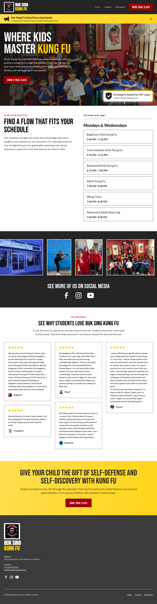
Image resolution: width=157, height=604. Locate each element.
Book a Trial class (17, 80)
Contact (107, 7)
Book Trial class (141, 7)
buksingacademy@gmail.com (15, 570)
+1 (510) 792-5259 (11, 567)
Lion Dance (120, 7)
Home (97, 7)
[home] (28, 7)
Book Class (148, 595)
